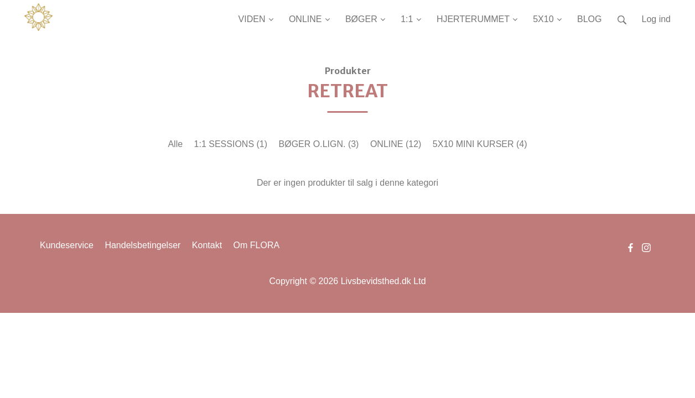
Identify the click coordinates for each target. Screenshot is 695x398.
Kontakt (207, 245)
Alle (175, 144)
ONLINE (395, 144)
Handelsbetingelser (142, 245)
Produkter (348, 70)
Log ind (656, 19)
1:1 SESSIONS (231, 144)
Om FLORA (257, 245)
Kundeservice (67, 245)
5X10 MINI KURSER (480, 144)
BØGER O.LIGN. (319, 144)
